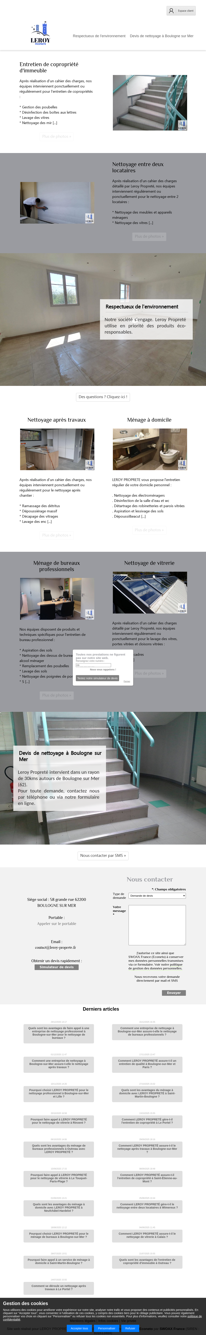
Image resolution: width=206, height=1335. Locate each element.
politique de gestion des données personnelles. (156, 966)
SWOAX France (140, 957)
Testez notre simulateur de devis (97, 678)
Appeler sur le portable (56, 923)
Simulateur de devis (57, 967)
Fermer (127, 681)
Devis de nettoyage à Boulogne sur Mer (162, 36)
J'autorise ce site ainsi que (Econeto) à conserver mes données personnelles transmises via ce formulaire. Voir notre (156, 960)
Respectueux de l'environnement (99, 36)
